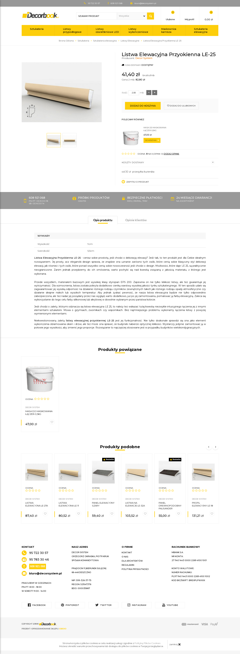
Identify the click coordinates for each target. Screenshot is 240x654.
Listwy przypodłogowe (72, 30)
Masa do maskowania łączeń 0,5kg (155, 129)
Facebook (37, 605)
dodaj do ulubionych (181, 105)
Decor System (143, 58)
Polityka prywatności (135, 569)
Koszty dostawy (168, 162)
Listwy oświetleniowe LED (107, 30)
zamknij (175, 644)
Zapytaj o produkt (135, 181)
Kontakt (127, 552)
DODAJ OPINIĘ (171, 154)
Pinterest (70, 605)
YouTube (170, 605)
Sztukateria (37, 28)
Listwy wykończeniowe (138, 30)
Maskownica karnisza (168, 30)
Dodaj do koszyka (143, 105)
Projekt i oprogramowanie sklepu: (44, 629)
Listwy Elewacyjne (130, 40)
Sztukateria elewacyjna (201, 30)
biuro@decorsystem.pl (145, 3)
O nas (125, 556)
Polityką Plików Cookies (147, 643)
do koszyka (152, 140)
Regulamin (128, 565)
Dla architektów (132, 561)
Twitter (103, 605)
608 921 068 (37, 566)
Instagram (136, 605)
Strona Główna (66, 40)
